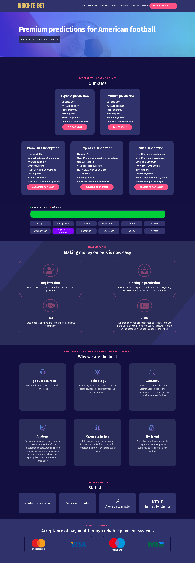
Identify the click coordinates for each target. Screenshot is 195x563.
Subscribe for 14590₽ (97, 187)
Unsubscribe (73, 554)
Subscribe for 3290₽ (43, 187)
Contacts (62, 554)
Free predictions (108, 6)
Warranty (52, 554)
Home (24, 39)
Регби (132, 223)
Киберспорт (63, 223)
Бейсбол (154, 223)
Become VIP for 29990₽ (151, 187)
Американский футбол (63, 230)
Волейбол (86, 231)
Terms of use (24, 554)
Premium (135, 6)
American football (49, 39)
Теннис (86, 223)
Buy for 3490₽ (75, 127)
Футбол (154, 231)
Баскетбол (109, 231)
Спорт (40, 223)
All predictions (89, 6)
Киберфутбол (40, 231)
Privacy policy (39, 554)
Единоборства (109, 223)
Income (145, 6)
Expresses (123, 6)
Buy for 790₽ (120, 127)
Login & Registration (163, 6)
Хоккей (131, 231)
